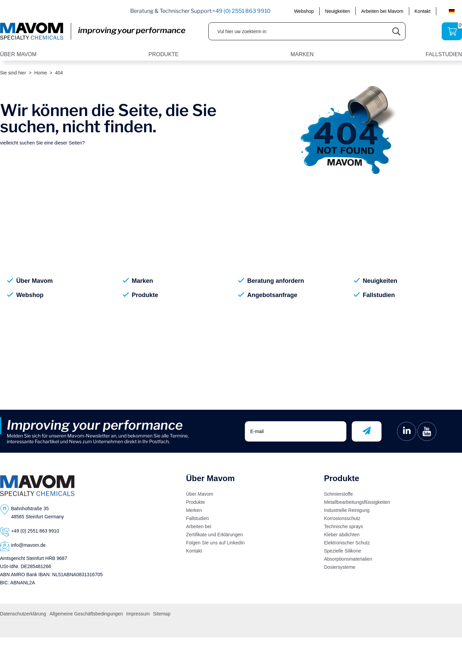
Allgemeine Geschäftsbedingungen (86, 613)
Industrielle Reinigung (347, 510)
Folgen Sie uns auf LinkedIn (215, 542)
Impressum (137, 613)
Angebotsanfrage (272, 295)
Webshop (304, 11)
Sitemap (161, 613)
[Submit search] (396, 31)
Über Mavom (34, 280)
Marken (142, 280)
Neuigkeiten (337, 11)
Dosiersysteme (339, 567)
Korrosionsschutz (342, 518)
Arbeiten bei (198, 526)
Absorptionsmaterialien (348, 559)
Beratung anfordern (275, 280)
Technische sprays (343, 526)
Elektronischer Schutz (347, 542)
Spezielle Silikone (342, 551)
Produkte (145, 295)
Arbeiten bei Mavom (382, 11)
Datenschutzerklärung (23, 613)
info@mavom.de (28, 545)
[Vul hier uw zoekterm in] (298, 31)
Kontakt (423, 11)
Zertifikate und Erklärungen (214, 534)
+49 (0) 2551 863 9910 (241, 11)
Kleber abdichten (342, 534)
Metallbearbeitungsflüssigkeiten (357, 502)
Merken (194, 510)
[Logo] (37, 485)
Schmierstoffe (338, 494)
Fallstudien (379, 295)
